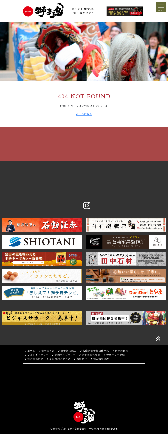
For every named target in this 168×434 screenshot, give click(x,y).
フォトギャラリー (37, 355)
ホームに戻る (84, 114)
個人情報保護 (100, 359)
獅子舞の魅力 (67, 350)
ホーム (30, 350)
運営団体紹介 (34, 359)
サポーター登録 (114, 355)
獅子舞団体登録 (89, 355)
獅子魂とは (47, 350)
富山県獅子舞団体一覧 (94, 350)
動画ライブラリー (64, 355)
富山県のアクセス (58, 359)
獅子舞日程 (120, 350)
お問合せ (80, 359)
